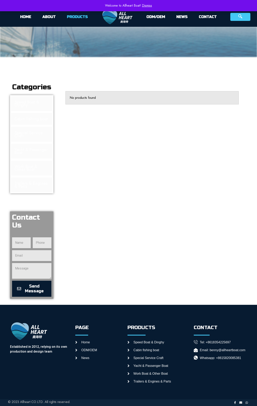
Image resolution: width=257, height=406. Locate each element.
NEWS (182, 17)
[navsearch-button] (240, 17)
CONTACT (208, 17)
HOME (25, 17)
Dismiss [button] (147, 5)
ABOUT (49, 17)
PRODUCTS (77, 17)
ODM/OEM (155, 17)
